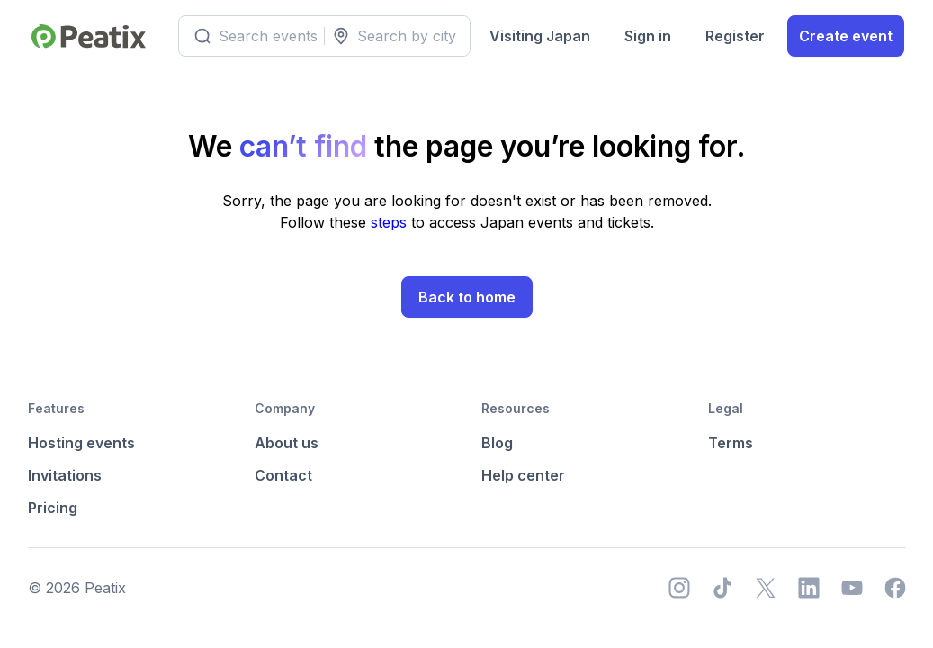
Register (735, 36)
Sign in (647, 36)
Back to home (467, 297)
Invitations (65, 475)
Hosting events (81, 443)
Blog (497, 443)
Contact (283, 475)
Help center (523, 475)
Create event (846, 36)
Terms (730, 443)
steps (391, 222)
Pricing (52, 508)
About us (286, 443)
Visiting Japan (539, 36)
